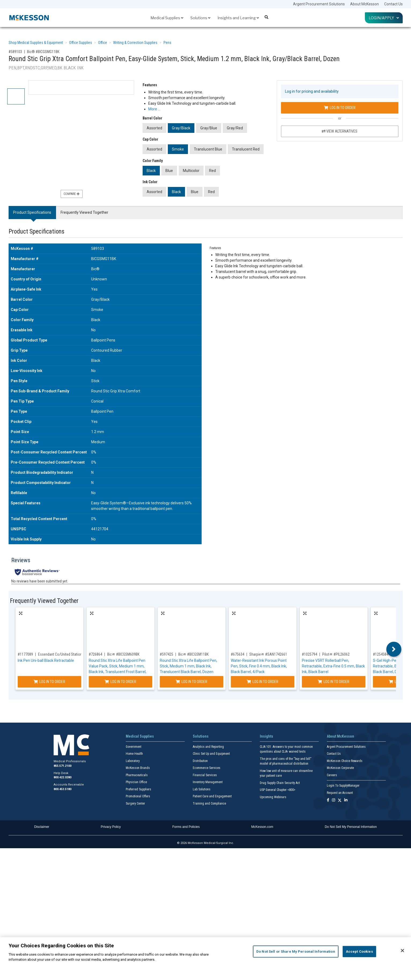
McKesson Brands (138, 768)
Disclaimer (41, 827)
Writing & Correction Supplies (135, 42)
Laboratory (133, 761)
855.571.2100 (62, 766)
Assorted (154, 128)
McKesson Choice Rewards (344, 761)
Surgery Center (135, 803)
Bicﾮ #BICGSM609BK (123, 654)
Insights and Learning (238, 18)
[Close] (402, 950)
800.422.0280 (62, 777)
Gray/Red (235, 128)
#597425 (166, 654)
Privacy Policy (111, 827)
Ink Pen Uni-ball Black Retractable (46, 660)
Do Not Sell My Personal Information (351, 827)
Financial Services (205, 775)
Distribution (200, 761)
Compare (72, 194)
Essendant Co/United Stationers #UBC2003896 (73, 654)
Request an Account (340, 793)
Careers (332, 775)
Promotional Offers (138, 796)
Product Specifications (32, 212)
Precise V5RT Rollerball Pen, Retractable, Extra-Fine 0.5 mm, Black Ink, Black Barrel (333, 666)
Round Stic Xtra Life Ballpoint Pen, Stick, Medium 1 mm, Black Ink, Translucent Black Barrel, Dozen (188, 666)
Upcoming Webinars (273, 797)
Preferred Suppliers (138, 789)
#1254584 (380, 654)
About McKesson (364, 4)
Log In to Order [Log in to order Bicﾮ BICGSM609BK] (120, 681)
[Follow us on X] (340, 800)
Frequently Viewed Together (84, 212)
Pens (167, 42)
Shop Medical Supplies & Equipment (36, 42)
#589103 (15, 52)
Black (151, 170)
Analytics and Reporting (208, 747)
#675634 (237, 654)
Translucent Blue (208, 149)
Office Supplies (80, 42)
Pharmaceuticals (137, 775)
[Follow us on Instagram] (333, 800)
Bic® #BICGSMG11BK (43, 52)
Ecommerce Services (206, 768)
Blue (169, 170)
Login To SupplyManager (343, 785)
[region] (205, 951)
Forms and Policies (186, 827)
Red (212, 170)
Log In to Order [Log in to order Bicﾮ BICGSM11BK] (191, 681)
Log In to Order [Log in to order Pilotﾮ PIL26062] (333, 681)
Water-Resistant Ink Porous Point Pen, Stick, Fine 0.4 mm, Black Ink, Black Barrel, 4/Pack (259, 666)
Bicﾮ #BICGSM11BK (193, 654)
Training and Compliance (209, 803)
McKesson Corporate (340, 768)
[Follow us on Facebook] (328, 800)
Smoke (178, 149)
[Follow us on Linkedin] (345, 800)
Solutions (200, 18)
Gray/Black (181, 128)
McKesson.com (262, 827)
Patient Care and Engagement (212, 796)
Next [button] (393, 649)
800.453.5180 (62, 789)
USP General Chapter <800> (277, 790)
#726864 (95, 654)
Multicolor (191, 170)
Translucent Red (246, 149)
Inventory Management (208, 782)
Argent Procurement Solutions (319, 4)
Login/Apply (384, 18)
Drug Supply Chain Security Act (280, 783)
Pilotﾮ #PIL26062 (336, 654)
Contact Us (393, 4)
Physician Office (136, 782)
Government (133, 747)
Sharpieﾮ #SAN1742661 (268, 654)
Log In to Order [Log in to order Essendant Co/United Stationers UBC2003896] (49, 681)
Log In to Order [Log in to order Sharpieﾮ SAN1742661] (262, 681)
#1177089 (25, 654)
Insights (266, 736)
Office (102, 42)
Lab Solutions (201, 789)
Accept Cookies (359, 951)
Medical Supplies (166, 18)
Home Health (134, 754)
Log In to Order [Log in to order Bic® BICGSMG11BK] (340, 108)
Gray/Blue (208, 128)
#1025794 (309, 654)
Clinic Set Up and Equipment (211, 754)
